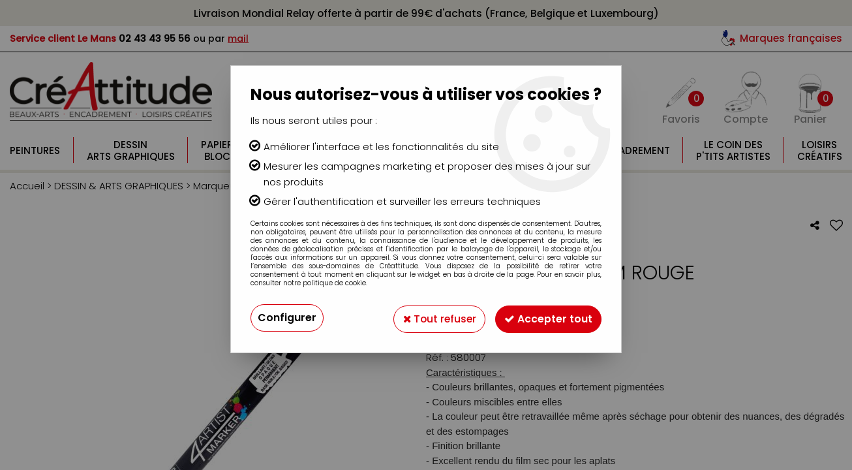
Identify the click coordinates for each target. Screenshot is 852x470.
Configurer (287, 317)
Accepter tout (547, 317)
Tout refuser (434, 317)
